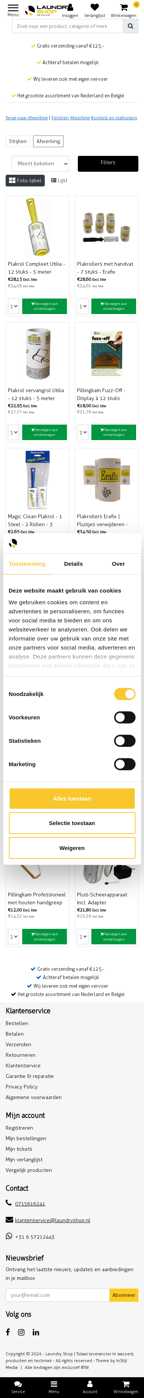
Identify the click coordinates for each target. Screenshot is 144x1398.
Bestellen (17, 1023)
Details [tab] (73, 563)
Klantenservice (23, 1065)
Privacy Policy (22, 1087)
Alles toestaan (72, 798)
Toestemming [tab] (27, 563)
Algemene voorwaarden (34, 1097)
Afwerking (80, 117)
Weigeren (72, 847)
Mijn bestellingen (26, 1138)
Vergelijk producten (29, 1170)
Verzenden (18, 1044)
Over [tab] (118, 563)
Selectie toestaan (72, 823)
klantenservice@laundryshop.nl (48, 1220)
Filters (108, 162)
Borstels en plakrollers (114, 117)
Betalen (15, 1034)
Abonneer (123, 1295)
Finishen (60, 117)
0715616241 (25, 1204)
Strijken (18, 141)
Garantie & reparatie (30, 1076)
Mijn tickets (19, 1149)
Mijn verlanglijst (24, 1159)
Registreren (19, 1128)
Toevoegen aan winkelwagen (44, 306)
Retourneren (20, 1055)
